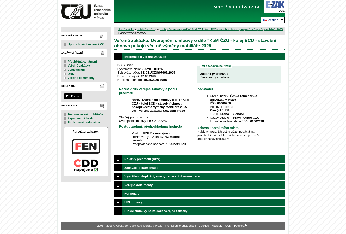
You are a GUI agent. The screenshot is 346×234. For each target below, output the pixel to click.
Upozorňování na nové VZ (86, 44)
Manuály (217, 225)
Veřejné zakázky (79, 65)
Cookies (204, 225)
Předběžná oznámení (82, 61)
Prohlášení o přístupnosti (180, 225)
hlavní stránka (126, 29)
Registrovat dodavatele (84, 122)
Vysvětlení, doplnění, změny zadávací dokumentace (162, 176)
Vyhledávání (76, 69)
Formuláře (132, 193)
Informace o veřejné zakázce (145, 56)
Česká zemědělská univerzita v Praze (86, 11)
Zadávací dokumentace (141, 168)
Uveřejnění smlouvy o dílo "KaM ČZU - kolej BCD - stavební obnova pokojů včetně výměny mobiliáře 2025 (221, 29)
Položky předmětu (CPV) (142, 159)
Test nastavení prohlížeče (85, 114)
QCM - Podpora (235, 225)
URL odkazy (133, 202)
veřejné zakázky (146, 29)
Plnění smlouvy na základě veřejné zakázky (155, 211)
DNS (71, 74)
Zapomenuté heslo (80, 118)
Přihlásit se (73, 96)
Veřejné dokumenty (81, 78)
